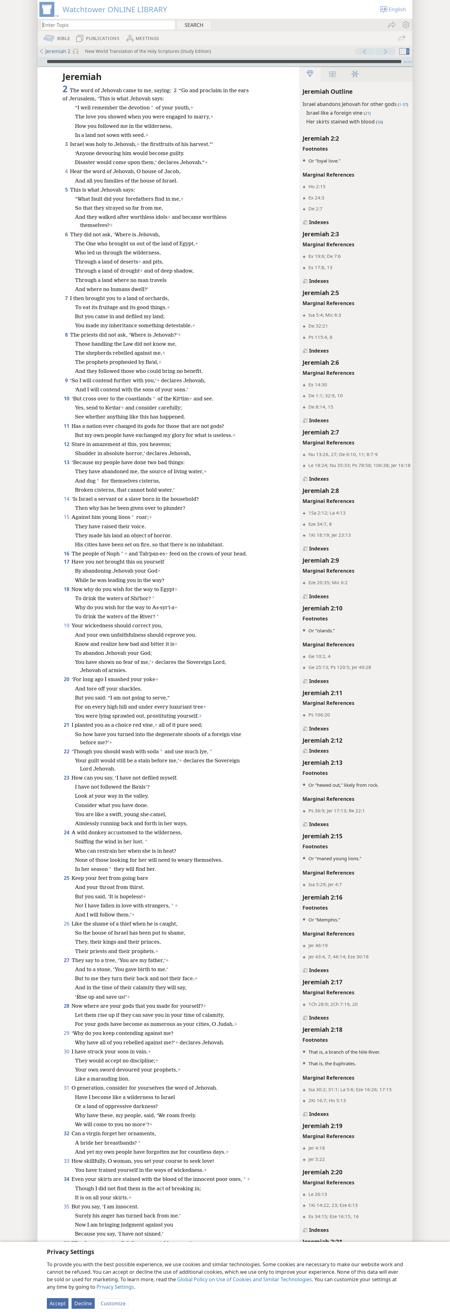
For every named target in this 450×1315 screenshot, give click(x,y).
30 (66, 1059)
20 (66, 687)
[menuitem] (405, 25)
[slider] (224, 61)
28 (66, 1014)
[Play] (41, 61)
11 (66, 426)
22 (66, 759)
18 (66, 597)
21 (66, 733)
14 (66, 498)
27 (66, 968)
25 (66, 886)
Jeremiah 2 (54, 51)
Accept (58, 1303)
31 (66, 1095)
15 (66, 517)
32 (66, 1141)
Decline (83, 1303)
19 (66, 633)
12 (66, 444)
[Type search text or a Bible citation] (105, 24)
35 (66, 1222)
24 (66, 840)
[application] (225, 61)
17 (66, 569)
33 (66, 1169)
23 (66, 785)
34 (66, 1187)
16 (66, 553)
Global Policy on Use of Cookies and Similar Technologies (244, 1279)
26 (66, 931)
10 (66, 398)
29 (66, 1041)
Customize (113, 1303)
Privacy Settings (115, 1286)
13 (66, 462)
